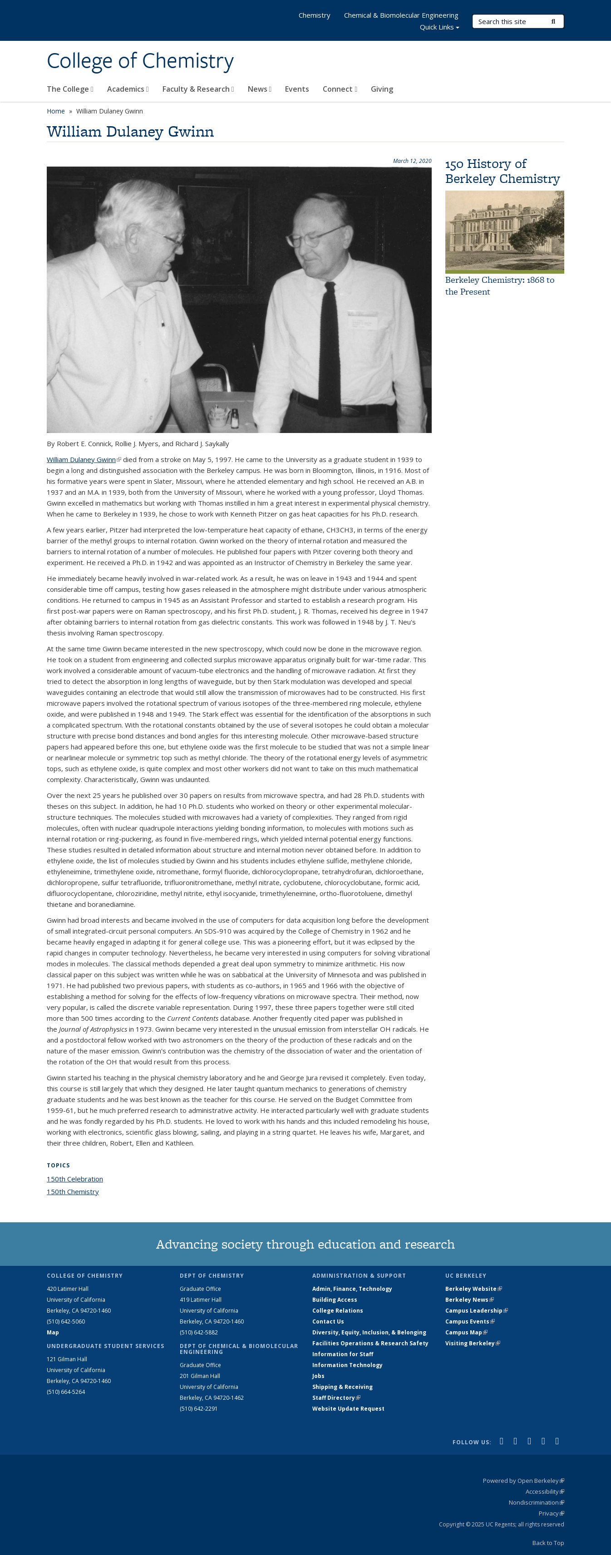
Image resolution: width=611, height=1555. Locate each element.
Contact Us (328, 1321)
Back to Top (548, 1543)
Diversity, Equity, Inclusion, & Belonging (369, 1332)
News (260, 89)
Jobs (318, 1376)
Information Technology (347, 1365)
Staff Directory (336, 1398)
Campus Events (470, 1321)
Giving (382, 89)
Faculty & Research (198, 89)
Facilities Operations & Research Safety (370, 1343)
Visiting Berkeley (472, 1343)
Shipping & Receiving (342, 1387)
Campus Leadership (476, 1310)
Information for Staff (342, 1354)
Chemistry (314, 15)
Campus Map (466, 1332)
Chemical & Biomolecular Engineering (401, 15)
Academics (128, 89)
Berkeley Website (473, 1289)
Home (56, 111)
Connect (340, 89)
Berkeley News (469, 1300)
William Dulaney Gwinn (84, 459)
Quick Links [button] (439, 28)
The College (70, 89)
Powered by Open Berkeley (523, 1480)
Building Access (334, 1300)
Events (297, 89)
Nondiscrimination (536, 1502)
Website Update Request (348, 1408)
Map (53, 1332)
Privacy (551, 1513)
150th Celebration (75, 1178)
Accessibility (545, 1491)
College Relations (337, 1310)
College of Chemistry (140, 60)
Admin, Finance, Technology (352, 1289)
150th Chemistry (73, 1191)
